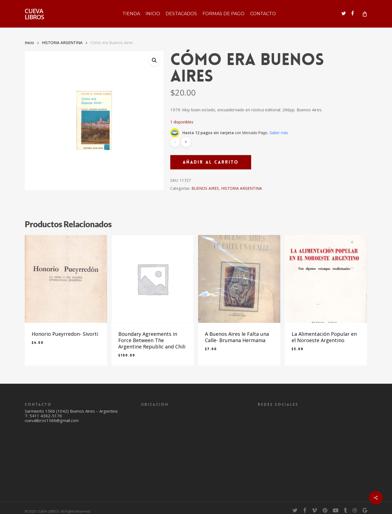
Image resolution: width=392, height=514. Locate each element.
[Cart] (364, 14)
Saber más (278, 133)
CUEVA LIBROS (34, 14)
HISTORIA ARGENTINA (62, 42)
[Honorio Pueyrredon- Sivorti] (66, 279)
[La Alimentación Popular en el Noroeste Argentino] (326, 279)
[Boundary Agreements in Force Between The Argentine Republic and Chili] (152, 279)
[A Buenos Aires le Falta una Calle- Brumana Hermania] (239, 279)
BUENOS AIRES (205, 188)
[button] (154, 60)
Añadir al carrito (211, 162)
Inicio (29, 42)
